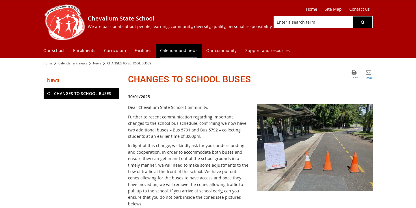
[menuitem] (54, 51)
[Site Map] (333, 9)
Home (47, 63)
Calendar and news (72, 63)
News (97, 63)
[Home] (311, 9)
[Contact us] (359, 9)
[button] (362, 22)
